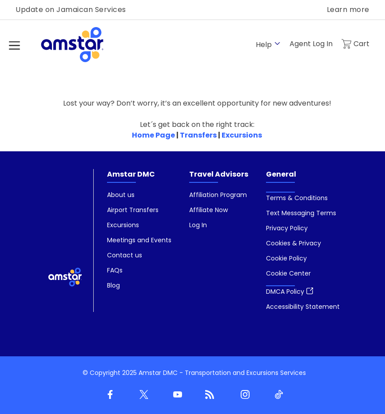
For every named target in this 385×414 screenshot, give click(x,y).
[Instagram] (243, 395)
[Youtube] (176, 395)
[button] (288, 273)
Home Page (153, 135)
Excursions (242, 135)
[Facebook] (108, 395)
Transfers (198, 135)
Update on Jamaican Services (71, 9)
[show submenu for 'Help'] (277, 43)
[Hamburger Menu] (14, 45)
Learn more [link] (348, 9)
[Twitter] (142, 395)
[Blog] (210, 395)
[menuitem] (139, 240)
